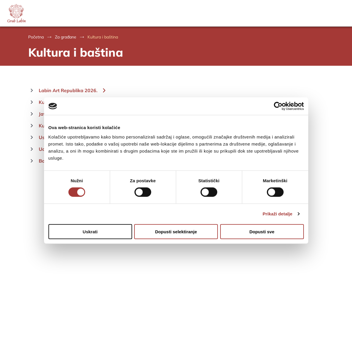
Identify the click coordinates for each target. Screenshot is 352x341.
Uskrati (90, 231)
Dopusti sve (261, 231)
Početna (36, 37)
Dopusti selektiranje (176, 231)
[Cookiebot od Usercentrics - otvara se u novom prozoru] (278, 106)
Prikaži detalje (278, 213)
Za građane (65, 37)
